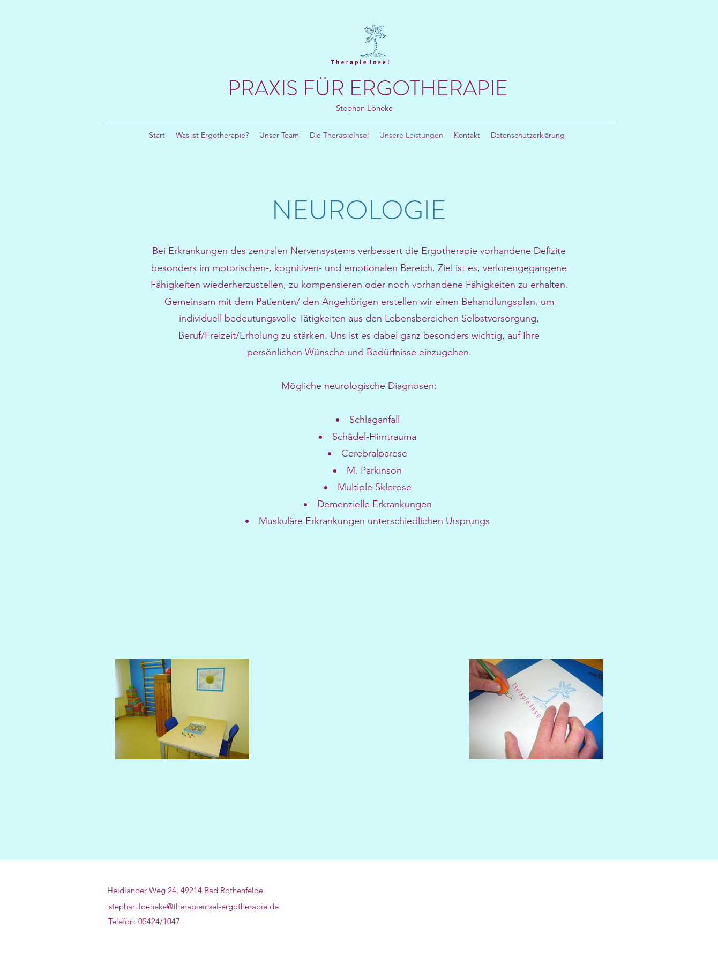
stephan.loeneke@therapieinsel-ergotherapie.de (194, 906)
